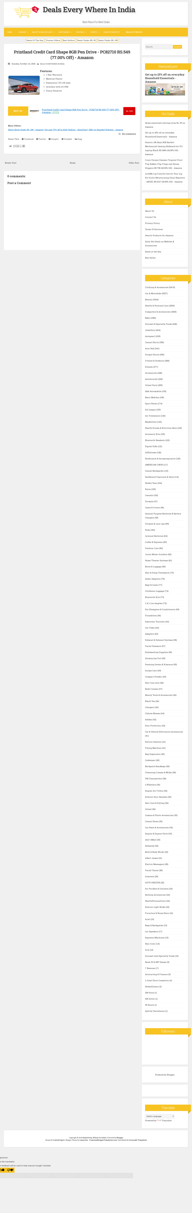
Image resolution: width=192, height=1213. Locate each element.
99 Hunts (150, 1004)
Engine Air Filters (154, 790)
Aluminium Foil (153, 658)
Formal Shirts (152, 354)
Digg (78, 139)
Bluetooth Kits (152, 597)
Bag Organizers (153, 753)
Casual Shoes (152, 821)
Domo (148, 529)
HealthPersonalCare (155, 900)
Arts (147, 949)
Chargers (150, 707)
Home (9, 32)
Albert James (152, 857)
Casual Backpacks (154, 470)
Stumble (67, 139)
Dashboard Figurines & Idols (159, 476)
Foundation (151, 615)
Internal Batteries (154, 535)
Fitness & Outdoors (155, 360)
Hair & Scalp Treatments (157, 572)
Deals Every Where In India (92, 9)
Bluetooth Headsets (155, 440)
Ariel (148, 919)
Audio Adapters (153, 578)
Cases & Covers (153, 507)
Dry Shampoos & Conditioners (160, 609)
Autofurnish (151, 378)
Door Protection (153, 725)
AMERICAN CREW (154, 464)
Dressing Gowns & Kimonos (159, 664)
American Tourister (155, 621)
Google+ (54, 139)
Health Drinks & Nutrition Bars (161, 427)
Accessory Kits (153, 433)
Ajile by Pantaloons (155, 1010)
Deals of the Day (153, 251)
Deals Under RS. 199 (108, 40)
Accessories (151, 372)
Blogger (171, 1074)
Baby (147, 317)
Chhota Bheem (152, 713)
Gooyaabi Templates (138, 1140)
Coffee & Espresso (154, 541)
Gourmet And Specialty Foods (160, 955)
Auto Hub (150, 348)
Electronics (64, 32)
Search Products (111, 32)
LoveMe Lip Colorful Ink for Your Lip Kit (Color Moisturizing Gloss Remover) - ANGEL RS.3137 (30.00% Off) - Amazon (165, 177)
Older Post (134, 162)
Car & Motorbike (153, 293)
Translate (164, 1120)
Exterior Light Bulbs (155, 906)
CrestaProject (59, 1140)
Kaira (148, 489)
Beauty (149, 299)
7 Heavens (150, 968)
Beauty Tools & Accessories (159, 694)
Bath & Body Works (155, 851)
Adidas (149, 719)
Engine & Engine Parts (156, 833)
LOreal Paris (151, 385)
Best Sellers (69, 40)
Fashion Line (152, 548)
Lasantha (84, 1140)
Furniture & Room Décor (157, 913)
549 (129, 111)
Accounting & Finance (156, 974)
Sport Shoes (151, 403)
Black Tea (150, 701)
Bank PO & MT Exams (156, 961)
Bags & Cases (152, 584)
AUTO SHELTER (153, 882)
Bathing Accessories (155, 894)
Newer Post (10, 162)
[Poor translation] (10, 1169)
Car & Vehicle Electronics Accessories (164, 731)
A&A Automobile (153, 391)
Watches (80, 32)
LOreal (148, 809)
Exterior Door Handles (156, 796)
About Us (149, 210)
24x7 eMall (151, 839)
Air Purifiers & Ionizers (157, 888)
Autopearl (150, 336)
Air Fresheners (153, 415)
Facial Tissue (152, 870)
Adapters (150, 633)
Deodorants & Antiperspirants (160, 458)
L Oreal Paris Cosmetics (157, 980)
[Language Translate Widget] (159, 1116)
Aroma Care (151, 670)
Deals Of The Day (35, 40)
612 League (150, 409)
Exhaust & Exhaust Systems (159, 639)
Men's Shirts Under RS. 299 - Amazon (25, 129)
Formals (149, 501)
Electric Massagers (155, 864)
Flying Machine (153, 747)
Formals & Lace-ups (155, 523)
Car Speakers (152, 931)
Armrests (150, 876)
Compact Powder (153, 676)
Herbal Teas (151, 482)
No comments (129, 133)
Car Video (150, 627)
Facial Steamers (153, 645)
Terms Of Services (154, 229)
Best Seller (150, 257)
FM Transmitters (154, 778)
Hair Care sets (152, 682)
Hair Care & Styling (155, 802)
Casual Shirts (152, 342)
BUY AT (18, 111)
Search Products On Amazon (159, 235)
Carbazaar (150, 760)
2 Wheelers (151, 784)
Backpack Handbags (155, 766)
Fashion (22, 32)
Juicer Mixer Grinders (156, 554)
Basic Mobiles (152, 397)
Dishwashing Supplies (157, 652)
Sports (94, 32)
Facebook (28, 139)
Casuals (149, 495)
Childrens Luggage (155, 590)
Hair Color (150, 943)
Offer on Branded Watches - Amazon (106, 129)
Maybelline (151, 421)
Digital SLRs (151, 446)
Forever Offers (53, 40)
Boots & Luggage (153, 566)
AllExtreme (151, 452)
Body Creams (152, 688)
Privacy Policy (152, 223)
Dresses (149, 366)
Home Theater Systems (157, 560)
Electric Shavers (153, 741)
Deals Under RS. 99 (86, 40)
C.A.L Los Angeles (154, 603)
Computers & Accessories (158, 311)
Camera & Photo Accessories (159, 815)
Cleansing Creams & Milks (158, 772)
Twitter (41, 139)
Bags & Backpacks (154, 925)
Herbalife (150, 845)
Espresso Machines (155, 937)
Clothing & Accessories (157, 287)
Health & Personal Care (157, 305)
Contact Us (150, 216)
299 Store (150, 992)
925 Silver (150, 998)
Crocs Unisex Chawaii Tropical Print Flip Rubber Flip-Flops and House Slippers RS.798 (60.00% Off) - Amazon (163, 163)
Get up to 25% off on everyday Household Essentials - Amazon (159, 78)
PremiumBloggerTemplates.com (103, 1140)
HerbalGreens (152, 986)
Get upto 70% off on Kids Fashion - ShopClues (66, 129)
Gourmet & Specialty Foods (158, 323)
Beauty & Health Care (42, 32)
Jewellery (150, 329)
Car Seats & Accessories (157, 827)
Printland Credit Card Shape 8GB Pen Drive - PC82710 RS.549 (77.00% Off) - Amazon (72, 54)
